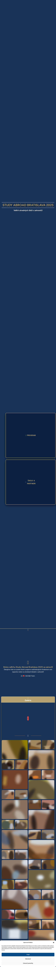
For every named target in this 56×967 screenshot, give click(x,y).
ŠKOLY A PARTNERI (30, 482)
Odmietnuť (28, 959)
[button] (53, 942)
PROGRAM (30, 435)
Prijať (28, 954)
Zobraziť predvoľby (28, 963)
